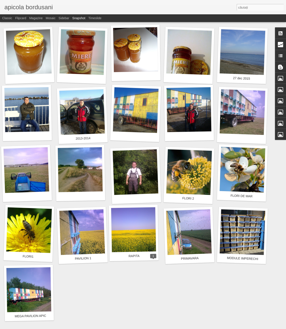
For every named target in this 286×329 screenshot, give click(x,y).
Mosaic (50, 18)
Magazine (36, 18)
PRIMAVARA (190, 258)
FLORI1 (28, 256)
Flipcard (20, 18)
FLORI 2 (188, 198)
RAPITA (134, 256)
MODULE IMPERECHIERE (246, 258)
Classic (7, 18)
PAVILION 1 (83, 258)
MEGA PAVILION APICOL (32, 316)
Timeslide (94, 18)
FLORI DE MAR (241, 196)
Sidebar (64, 18)
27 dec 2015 (241, 78)
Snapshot (78, 18)
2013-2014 (83, 138)
